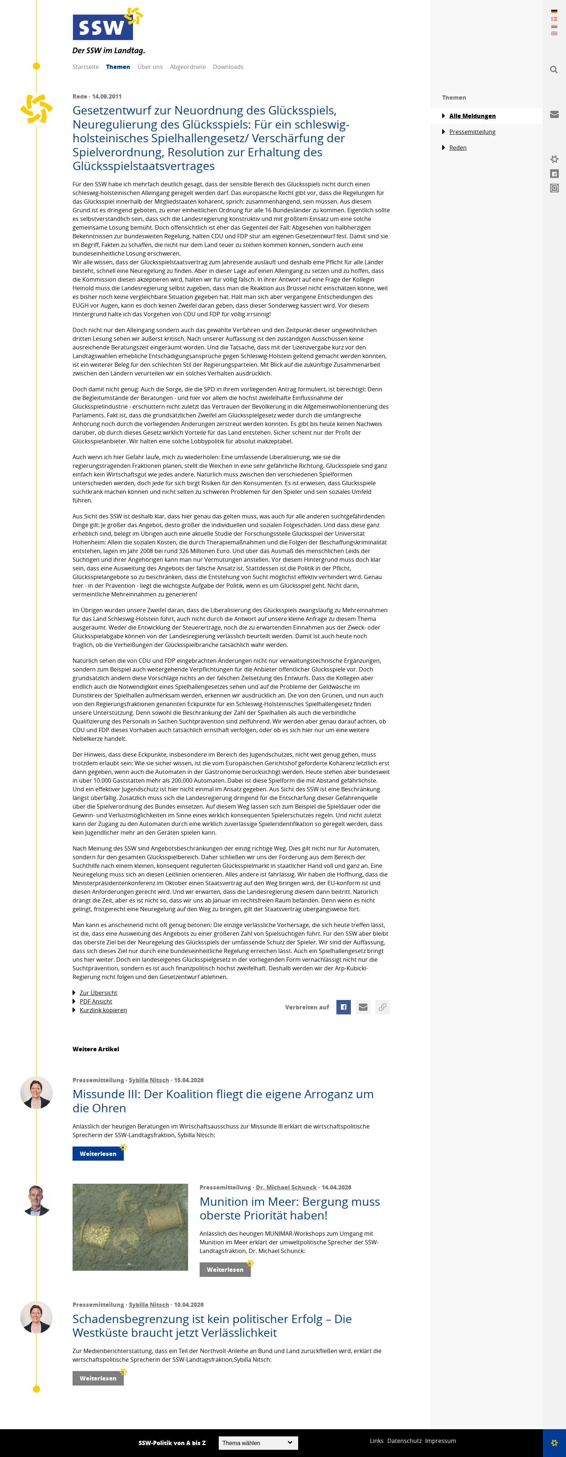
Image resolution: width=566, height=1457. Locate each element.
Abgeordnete (188, 67)
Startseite (86, 67)
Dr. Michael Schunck (286, 1187)
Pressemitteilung (469, 132)
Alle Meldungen (469, 116)
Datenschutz (404, 1441)
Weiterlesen (102, 1152)
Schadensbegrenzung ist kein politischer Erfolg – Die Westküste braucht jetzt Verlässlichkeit (212, 1326)
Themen (118, 66)
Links (377, 1441)
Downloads (228, 67)
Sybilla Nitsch (149, 1080)
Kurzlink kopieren (100, 1010)
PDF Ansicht (92, 1001)
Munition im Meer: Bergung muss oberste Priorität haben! (290, 1208)
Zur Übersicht (95, 993)
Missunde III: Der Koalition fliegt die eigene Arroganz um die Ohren (223, 1101)
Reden (454, 148)
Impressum (440, 1441)
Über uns (150, 67)
